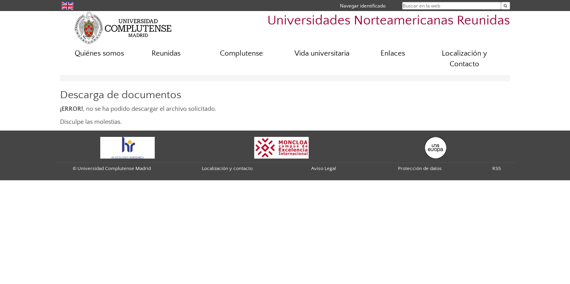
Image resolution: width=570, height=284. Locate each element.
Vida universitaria (321, 53)
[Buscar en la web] (505, 5)
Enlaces (393, 53)
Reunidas (166, 53)
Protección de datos (420, 168)
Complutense (241, 53)
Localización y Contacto (464, 58)
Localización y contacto (227, 168)
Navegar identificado (363, 5)
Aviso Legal (323, 168)
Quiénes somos (99, 53)
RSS (496, 168)
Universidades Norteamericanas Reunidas (388, 20)
